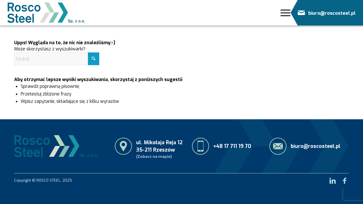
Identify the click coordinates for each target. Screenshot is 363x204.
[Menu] (283, 13)
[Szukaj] (56, 58)
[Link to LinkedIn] (332, 179)
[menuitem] (283, 13)
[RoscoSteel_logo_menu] (46, 13)
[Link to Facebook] (344, 179)
